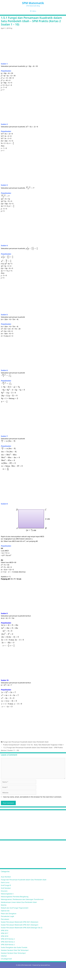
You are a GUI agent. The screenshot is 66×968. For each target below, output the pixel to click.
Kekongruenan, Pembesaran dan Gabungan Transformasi (22, 899)
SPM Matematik (33, 3)
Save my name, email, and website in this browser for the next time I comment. (32, 797)
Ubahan (4, 956)
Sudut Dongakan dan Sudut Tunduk (14, 947)
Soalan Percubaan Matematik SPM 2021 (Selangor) (19, 925)
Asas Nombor (6, 877)
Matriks (3, 905)
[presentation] (12, 143)
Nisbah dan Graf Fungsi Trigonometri (14, 908)
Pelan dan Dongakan (8, 913)
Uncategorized (6, 959)
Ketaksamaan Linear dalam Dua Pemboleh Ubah (19, 902)
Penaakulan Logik (7, 916)
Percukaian (5, 919)
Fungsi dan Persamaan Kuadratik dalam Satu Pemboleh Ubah (25, 742)
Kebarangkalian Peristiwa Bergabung (14, 896)
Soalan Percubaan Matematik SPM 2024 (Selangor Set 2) (21, 928)
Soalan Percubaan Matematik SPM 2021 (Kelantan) (19, 922)
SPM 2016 (4, 930)
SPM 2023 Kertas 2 (8, 942)
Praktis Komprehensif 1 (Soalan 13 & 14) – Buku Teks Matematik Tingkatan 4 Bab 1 (33, 745)
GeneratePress (45, 965)
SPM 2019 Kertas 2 (8, 939)
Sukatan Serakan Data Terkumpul (13, 953)
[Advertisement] (33, 49)
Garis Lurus (5, 882)
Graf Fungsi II (6, 885)
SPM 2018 (4, 936)
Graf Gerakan (6, 888)
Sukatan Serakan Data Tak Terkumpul (14, 950)
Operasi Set (5, 911)
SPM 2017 (4, 933)
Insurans (4, 891)
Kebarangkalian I (7, 894)
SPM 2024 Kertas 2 (8, 944)
